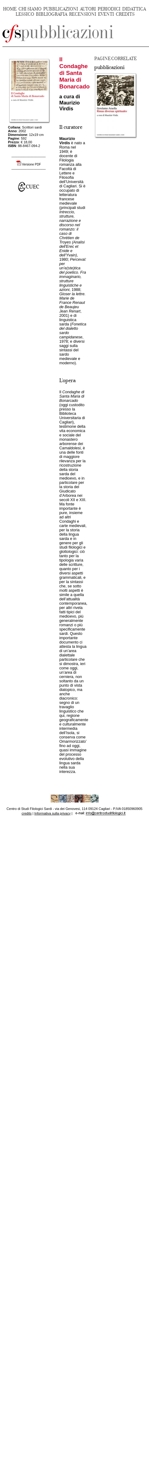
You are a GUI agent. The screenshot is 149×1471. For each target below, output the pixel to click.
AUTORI (88, 9)
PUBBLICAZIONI (60, 9)
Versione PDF (31, 164)
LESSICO (25, 14)
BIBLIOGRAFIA (51, 14)
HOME (10, 9)
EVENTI (106, 14)
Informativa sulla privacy (52, 813)
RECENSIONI (82, 14)
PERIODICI (109, 9)
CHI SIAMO (29, 9)
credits (26, 813)
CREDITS (125, 14)
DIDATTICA (134, 9)
